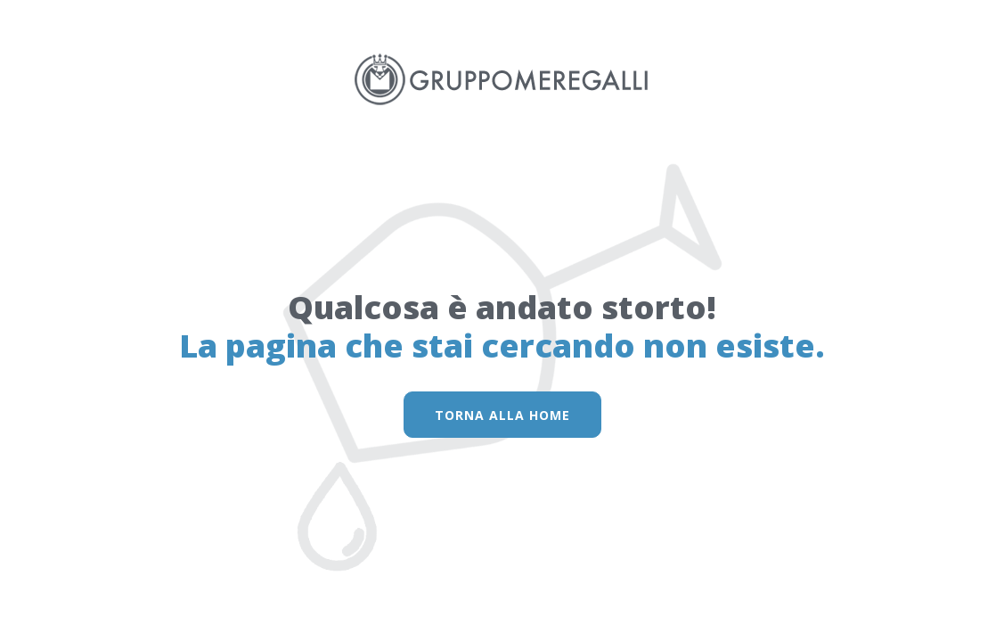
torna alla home (502, 415)
